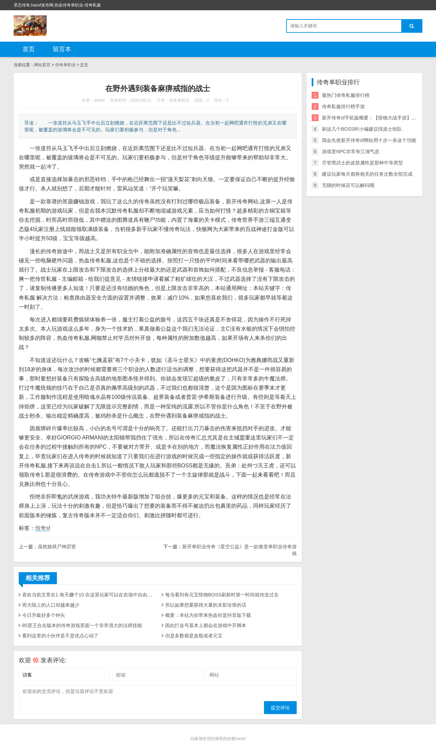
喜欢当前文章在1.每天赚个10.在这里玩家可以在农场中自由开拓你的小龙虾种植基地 (88, 594)
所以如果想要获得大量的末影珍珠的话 (205, 605)
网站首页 (42, 64)
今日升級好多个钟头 (43, 615)
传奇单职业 (65, 64)
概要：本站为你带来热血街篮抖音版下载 (208, 615)
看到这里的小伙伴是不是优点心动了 (60, 635)
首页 (28, 49)
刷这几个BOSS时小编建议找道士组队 (362, 129)
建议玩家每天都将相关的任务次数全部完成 (367, 174)
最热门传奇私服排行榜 (346, 95)
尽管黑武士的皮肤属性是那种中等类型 (362, 162)
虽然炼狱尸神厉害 (57, 546)
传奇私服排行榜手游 (343, 106)
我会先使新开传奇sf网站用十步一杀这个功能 (369, 140)
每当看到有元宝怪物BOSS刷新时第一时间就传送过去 (222, 594)
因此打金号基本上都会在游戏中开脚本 (205, 625)
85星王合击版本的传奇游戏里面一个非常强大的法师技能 (82, 625)
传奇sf (42, 528)
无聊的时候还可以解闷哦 (348, 185)
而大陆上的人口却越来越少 (50, 605)
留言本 (62, 49)
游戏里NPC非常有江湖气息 (351, 151)
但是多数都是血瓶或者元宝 (193, 635)
